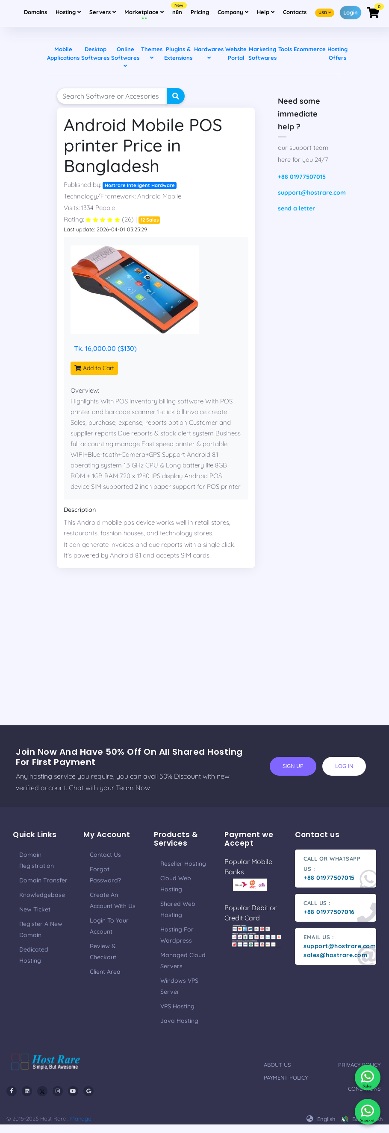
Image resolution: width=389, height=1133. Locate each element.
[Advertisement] (194, 665)
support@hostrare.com (310, 192)
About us (277, 1064)
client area (105, 971)
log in (344, 765)
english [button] (320, 1118)
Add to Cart (94, 368)
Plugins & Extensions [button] (178, 53)
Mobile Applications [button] (63, 53)
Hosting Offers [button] (337, 53)
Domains (35, 12)
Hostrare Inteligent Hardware (140, 185)
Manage (80, 1118)
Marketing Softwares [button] (262, 53)
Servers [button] (102, 12)
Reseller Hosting (183, 863)
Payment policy (286, 1077)
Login (350, 12)
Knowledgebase (42, 895)
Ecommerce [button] (310, 49)
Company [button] (235, 10)
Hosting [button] (68, 12)
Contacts (294, 12)
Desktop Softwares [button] (95, 53)
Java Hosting (179, 1021)
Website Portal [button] (236, 53)
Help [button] (267, 10)
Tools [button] (285, 49)
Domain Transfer (43, 880)
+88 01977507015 (302, 177)
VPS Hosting (177, 1006)
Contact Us (105, 855)
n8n (178, 9)
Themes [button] (151, 53)
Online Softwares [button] (125, 57)
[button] (325, 11)
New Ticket (34, 909)
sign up (293, 765)
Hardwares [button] (209, 53)
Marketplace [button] (144, 12)
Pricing (200, 12)
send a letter (296, 208)
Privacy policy (359, 1064)
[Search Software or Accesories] (112, 96)
